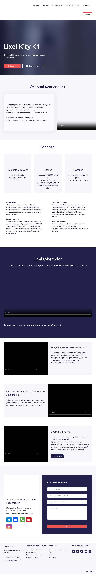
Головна (35, 5)
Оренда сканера (32, 557)
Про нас (45, 5)
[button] (87, 14)
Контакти (87, 5)
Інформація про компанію (58, 550)
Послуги (55, 5)
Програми (76, 5)
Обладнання (30, 552)
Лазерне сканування (33, 550)
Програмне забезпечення (35, 555)
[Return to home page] (8, 10)
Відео (51, 555)
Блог (51, 552)
